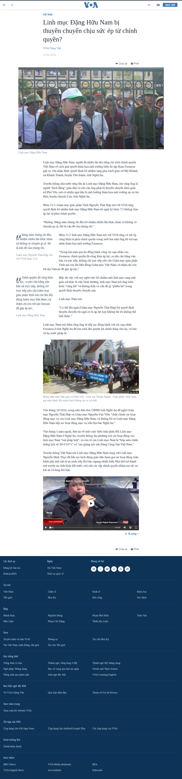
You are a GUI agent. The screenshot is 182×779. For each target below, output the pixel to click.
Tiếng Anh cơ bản (12, 663)
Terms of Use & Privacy (105, 692)
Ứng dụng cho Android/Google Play (66, 728)
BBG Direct (9, 764)
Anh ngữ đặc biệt (57, 674)
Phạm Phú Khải (100, 615)
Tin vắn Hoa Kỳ (100, 639)
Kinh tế (96, 591)
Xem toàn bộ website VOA (17, 710)
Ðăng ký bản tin (11, 568)
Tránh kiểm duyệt (12, 746)
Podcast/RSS (10, 573)
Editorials (97, 770)
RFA (94, 764)
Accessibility (54, 770)
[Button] (121, 64)
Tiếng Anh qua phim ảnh (16, 674)
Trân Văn (142, 615)
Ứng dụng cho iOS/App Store (18, 728)
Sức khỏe (142, 597)
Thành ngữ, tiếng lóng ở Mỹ (62, 663)
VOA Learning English (104, 674)
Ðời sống (97, 597)
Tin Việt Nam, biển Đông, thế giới (21, 645)
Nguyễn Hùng (55, 615)
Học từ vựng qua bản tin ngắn (63, 669)
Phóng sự (53, 639)
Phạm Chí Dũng (56, 621)
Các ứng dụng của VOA (104, 728)
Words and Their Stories (105, 669)
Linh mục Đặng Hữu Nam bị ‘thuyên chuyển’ (67, 481)
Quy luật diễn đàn (57, 692)
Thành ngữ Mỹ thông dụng (106, 663)
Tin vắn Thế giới (56, 645)
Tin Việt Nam (54, 568)
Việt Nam (47, 14)
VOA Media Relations (59, 764)
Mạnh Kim (9, 615)
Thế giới (7, 597)
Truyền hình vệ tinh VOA (16, 639)
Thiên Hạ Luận (100, 621)
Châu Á (52, 591)
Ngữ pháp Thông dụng (15, 669)
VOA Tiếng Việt (52, 48)
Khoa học (142, 591)
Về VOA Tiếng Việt (13, 692)
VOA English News (13, 770)
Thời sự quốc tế (55, 573)
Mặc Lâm (8, 621)
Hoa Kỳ (52, 597)
